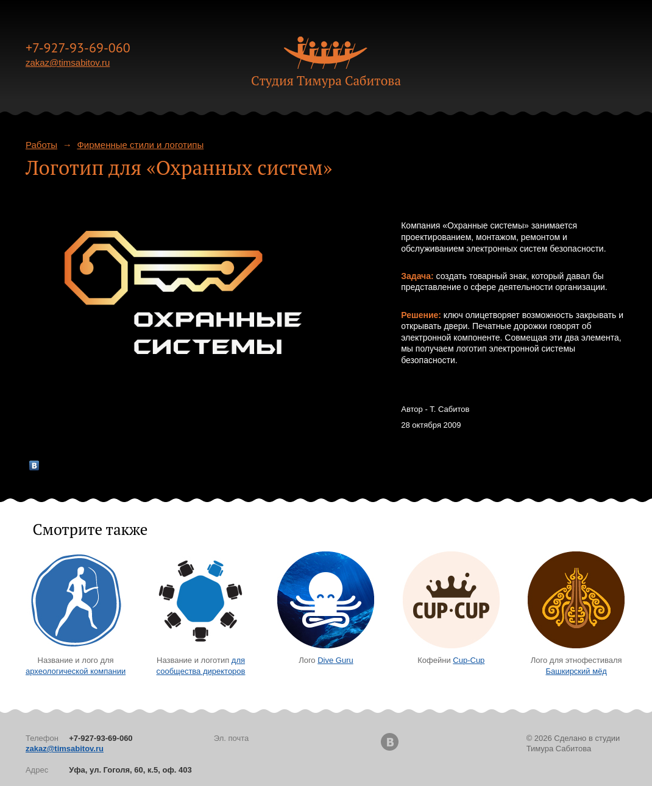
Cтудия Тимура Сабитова (326, 80)
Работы (41, 145)
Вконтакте (390, 742)
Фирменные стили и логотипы (140, 145)
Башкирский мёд (576, 671)
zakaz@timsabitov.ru (68, 62)
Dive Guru (335, 660)
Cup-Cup (468, 660)
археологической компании (76, 671)
